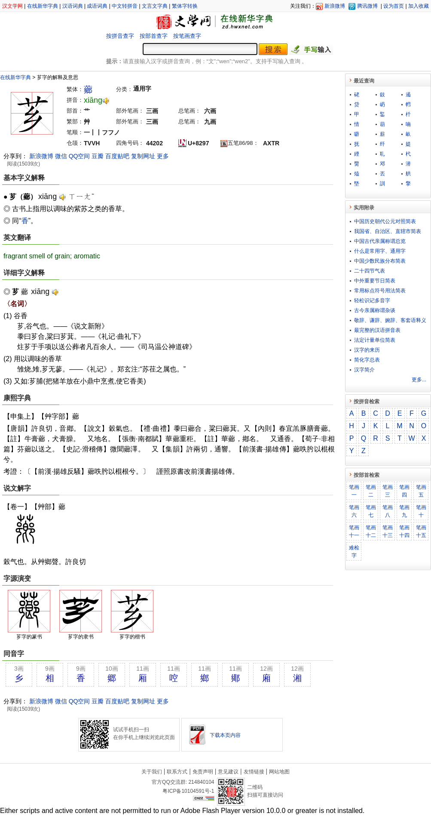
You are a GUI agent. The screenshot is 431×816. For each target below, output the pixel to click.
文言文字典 (155, 6)
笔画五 (421, 491)
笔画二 (371, 491)
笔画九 (404, 511)
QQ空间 (79, 156)
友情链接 (254, 772)
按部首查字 (154, 36)
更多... (419, 380)
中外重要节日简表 (374, 281)
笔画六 (354, 511)
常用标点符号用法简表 (380, 291)
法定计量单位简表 (374, 340)
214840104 (201, 782)
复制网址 (143, 156)
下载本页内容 (225, 735)
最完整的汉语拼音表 (377, 330)
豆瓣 (98, 156)
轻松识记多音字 (372, 301)
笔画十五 (421, 531)
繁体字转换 (185, 6)
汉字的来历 (367, 350)
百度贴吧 (117, 156)
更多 (163, 156)
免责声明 (203, 772)
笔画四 (404, 491)
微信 (61, 156)
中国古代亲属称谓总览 (380, 241)
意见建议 (228, 772)
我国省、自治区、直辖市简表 (387, 231)
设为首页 (393, 6)
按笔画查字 (187, 36)
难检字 (354, 551)
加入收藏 (418, 6)
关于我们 (151, 772)
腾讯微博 (367, 6)
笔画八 (387, 511)
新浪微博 (334, 6)
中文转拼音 (125, 6)
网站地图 (279, 772)
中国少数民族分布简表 (380, 261)
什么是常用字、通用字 (380, 251)
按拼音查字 (120, 36)
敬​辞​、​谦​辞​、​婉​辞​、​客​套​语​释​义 (390, 320)
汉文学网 (12, 6)
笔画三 (387, 491)
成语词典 (97, 6)
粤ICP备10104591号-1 (188, 791)
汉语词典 (72, 6)
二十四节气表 (369, 271)
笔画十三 (387, 531)
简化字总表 (367, 360)
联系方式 (177, 772)
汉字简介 (364, 370)
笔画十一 (354, 531)
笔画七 (371, 511)
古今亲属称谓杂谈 (374, 310)
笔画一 (354, 491)
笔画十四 (404, 531)
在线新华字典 (42, 6)
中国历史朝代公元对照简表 (385, 221)
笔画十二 (371, 531)
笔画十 (421, 511)
